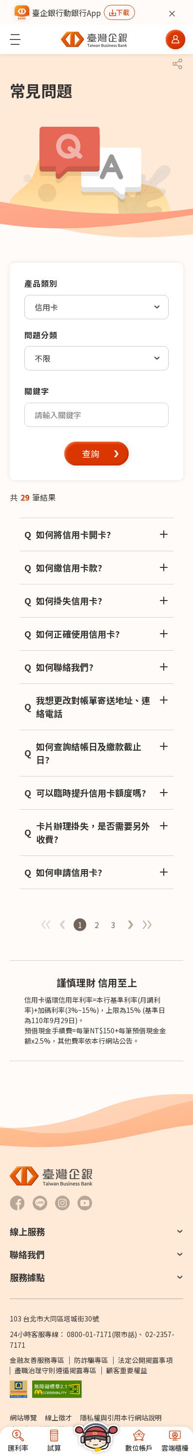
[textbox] (96, 415)
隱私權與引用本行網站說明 (121, 1417)
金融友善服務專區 (37, 1360)
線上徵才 (58, 1417)
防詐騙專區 (91, 1360)
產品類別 (41, 283)
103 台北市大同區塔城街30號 (54, 1318)
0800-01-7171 (89, 1334)
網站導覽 (23, 1417)
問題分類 (41, 335)
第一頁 (130, 925)
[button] (15, 39)
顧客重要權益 (126, 1370)
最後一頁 (147, 925)
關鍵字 (36, 391)
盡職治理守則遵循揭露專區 (55, 1370)
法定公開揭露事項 (145, 1360)
